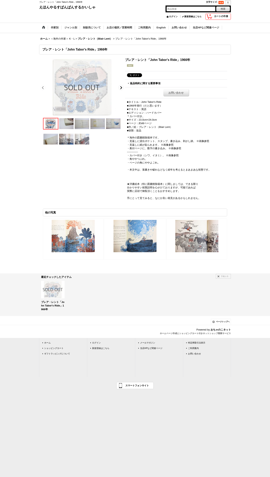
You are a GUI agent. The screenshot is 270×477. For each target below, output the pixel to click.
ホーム (47, 342)
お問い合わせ (176, 92)
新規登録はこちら (193, 16)
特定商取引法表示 (196, 342)
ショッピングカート (54, 348)
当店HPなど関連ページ (151, 348)
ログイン (173, 16)
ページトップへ (223, 322)
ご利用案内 (193, 348)
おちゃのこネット (221, 329)
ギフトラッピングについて (57, 353)
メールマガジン (147, 342)
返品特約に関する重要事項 (145, 83)
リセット (225, 276)
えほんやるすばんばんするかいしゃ (67, 7)
